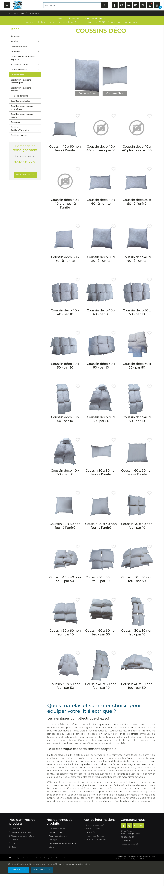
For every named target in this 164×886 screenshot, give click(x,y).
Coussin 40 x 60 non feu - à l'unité (65, 148)
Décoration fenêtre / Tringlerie (62, 843)
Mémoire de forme (25, 96)
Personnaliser (41, 870)
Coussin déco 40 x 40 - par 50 (101, 312)
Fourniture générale (58, 836)
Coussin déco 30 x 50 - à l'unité (137, 201)
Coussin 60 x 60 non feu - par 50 (101, 632)
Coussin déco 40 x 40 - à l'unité (137, 259)
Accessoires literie (25, 64)
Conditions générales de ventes (51, 858)
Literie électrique (19, 46)
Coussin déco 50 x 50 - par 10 (137, 312)
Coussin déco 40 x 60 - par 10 (137, 419)
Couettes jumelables (25, 101)
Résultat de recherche (96, 839)
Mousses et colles (57, 828)
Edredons (15, 122)
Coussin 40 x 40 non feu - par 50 (65, 579)
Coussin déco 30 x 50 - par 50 (101, 419)
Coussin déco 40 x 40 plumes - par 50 (137, 148)
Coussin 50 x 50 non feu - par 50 (136, 579)
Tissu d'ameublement (21, 832)
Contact (67, 858)
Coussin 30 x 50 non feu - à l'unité (101, 472)
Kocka (145, 859)
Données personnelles (31, 858)
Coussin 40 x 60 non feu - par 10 (101, 686)
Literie (51, 847)
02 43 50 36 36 (25, 162)
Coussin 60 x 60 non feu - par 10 (65, 632)
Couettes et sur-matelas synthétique (22, 107)
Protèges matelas (19, 135)
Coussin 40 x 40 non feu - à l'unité (101, 526)
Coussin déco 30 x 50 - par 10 (65, 419)
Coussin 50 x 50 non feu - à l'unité (65, 526)
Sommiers (15, 36)
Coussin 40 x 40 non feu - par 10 (137, 526)
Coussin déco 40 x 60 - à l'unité (101, 201)
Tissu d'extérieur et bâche (22, 836)
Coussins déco (25, 74)
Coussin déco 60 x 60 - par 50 (137, 365)
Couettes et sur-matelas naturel (25, 116)
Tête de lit (25, 51)
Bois (13, 847)
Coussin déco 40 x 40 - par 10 (65, 312)
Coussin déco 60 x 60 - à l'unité (65, 259)
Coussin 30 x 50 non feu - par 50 (65, 686)
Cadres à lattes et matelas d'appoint (23, 58)
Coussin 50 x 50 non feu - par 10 (101, 579)
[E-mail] (141, 825)
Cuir (13, 843)
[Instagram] (129, 825)
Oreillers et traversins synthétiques (25, 81)
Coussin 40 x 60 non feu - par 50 (137, 686)
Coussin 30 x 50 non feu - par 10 (136, 632)
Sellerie (14, 839)
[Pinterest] (135, 825)
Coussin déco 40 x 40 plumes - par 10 (101, 148)
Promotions (91, 832)
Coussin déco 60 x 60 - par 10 (101, 365)
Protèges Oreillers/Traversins (25, 129)
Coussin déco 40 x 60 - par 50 (65, 472)
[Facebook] (123, 825)
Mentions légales (15, 858)
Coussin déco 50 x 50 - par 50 (65, 365)
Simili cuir (15, 828)
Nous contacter (25, 175)
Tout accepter (18, 870)
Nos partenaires (93, 828)
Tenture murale (55, 832)
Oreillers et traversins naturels (25, 89)
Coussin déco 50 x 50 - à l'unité (101, 259)
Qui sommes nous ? (95, 825)
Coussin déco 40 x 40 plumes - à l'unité (65, 203)
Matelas (25, 41)
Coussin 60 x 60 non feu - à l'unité (137, 472)
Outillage (53, 839)
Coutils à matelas (25, 69)
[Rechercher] (72, 5)
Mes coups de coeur (95, 836)
